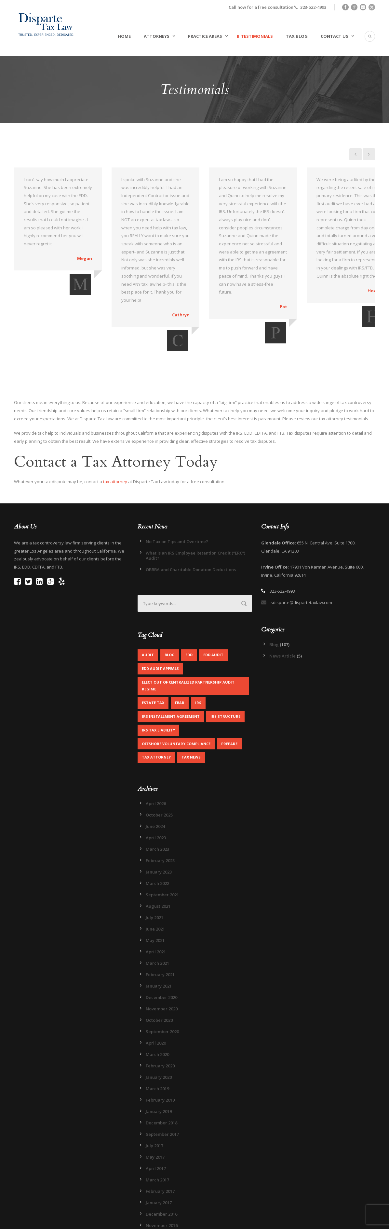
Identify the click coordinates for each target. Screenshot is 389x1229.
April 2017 (156, 1128)
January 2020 (159, 1037)
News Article (282, 615)
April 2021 (156, 912)
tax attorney (115, 441)
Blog (274, 604)
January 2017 (159, 1162)
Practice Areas (205, 36)
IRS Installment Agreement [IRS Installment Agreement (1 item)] (171, 675)
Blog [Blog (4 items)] (170, 614)
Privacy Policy (115, 1220)
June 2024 (155, 786)
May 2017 (155, 1117)
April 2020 (156, 1003)
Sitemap (90, 1220)
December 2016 (161, 1174)
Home (124, 36)
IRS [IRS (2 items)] (198, 662)
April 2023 (156, 798)
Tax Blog (297, 36)
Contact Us (334, 36)
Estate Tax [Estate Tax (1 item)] (153, 662)
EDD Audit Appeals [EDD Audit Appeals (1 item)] (160, 628)
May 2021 (155, 900)
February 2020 (160, 1026)
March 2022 (157, 843)
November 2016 (162, 1185)
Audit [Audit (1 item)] (148, 614)
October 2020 (159, 980)
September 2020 (162, 991)
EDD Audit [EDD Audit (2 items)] (213, 614)
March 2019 (157, 1048)
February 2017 (160, 1151)
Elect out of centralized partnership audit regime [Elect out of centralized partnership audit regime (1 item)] (188, 645)
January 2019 (159, 1071)
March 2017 (157, 1140)
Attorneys (156, 36)
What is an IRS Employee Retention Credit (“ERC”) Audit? (195, 515)
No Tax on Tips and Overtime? (177, 501)
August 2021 (158, 866)
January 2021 (159, 946)
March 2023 (157, 809)
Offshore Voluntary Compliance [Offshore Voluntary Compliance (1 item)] (176, 703)
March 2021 (157, 923)
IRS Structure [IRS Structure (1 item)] (225, 675)
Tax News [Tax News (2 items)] (191, 717)
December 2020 (161, 957)
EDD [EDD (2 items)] (189, 614)
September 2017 (162, 1094)
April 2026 (156, 763)
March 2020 (157, 1014)
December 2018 (161, 1083)
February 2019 (160, 1060)
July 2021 (154, 877)
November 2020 (162, 969)
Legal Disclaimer (149, 1220)
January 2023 (159, 832)
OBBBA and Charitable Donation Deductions (191, 529)
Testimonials (257, 36)
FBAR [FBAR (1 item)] (179, 662)
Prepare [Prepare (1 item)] (229, 703)
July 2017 (154, 1105)
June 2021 (155, 889)
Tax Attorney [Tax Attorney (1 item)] (156, 717)
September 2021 (162, 855)
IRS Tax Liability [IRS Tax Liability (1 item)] (158, 689)
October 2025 (159, 775)
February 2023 (160, 820)
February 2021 (160, 934)
